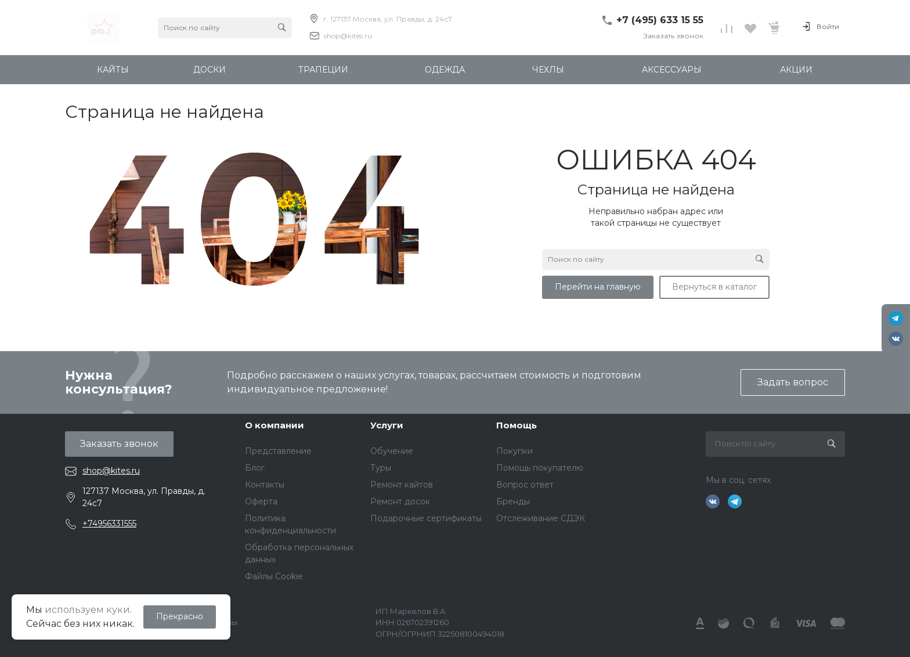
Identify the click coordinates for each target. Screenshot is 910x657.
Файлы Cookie (274, 576)
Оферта (261, 501)
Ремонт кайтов (401, 484)
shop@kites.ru (348, 35)
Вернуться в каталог (714, 286)
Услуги (386, 425)
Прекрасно (179, 616)
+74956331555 (109, 523)
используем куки (87, 609)
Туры (380, 468)
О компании (274, 425)
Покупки (514, 451)
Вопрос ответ (525, 484)
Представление (278, 451)
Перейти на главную (598, 286)
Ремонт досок (400, 501)
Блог (255, 468)
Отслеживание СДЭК (540, 518)
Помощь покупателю (539, 468)
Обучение (391, 451)
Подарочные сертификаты (426, 518)
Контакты (264, 484)
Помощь (516, 425)
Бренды (513, 501)
